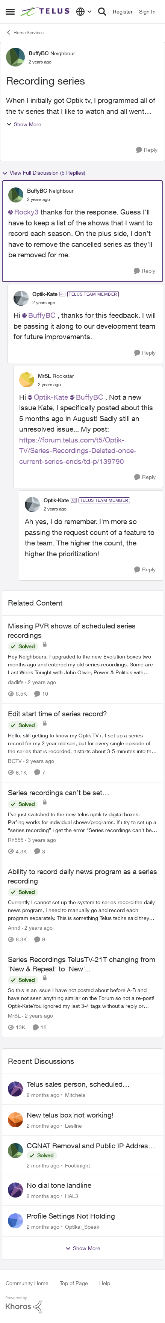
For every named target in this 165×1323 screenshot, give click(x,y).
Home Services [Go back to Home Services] (25, 32)
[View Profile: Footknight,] (15, 1150)
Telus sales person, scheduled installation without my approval (77, 1084)
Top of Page (74, 1283)
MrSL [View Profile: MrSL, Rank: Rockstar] (44, 376)
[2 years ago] (40, 682)
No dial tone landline (59, 1185)
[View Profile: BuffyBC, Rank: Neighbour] (15, 57)
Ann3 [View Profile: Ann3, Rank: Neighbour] (14, 927)
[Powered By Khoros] (82, 1305)
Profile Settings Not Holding (71, 1216)
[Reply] (147, 150)
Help (104, 1283)
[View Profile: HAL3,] (15, 1190)
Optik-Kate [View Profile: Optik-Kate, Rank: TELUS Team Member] (45, 294)
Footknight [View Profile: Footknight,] (77, 1165)
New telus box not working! (70, 1115)
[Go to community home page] (46, 12)
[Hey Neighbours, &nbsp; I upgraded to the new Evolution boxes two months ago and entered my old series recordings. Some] (82, 664)
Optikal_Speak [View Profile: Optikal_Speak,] (82, 1226)
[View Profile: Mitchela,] (15, 1088)
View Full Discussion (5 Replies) (43, 172)
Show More (23, 124)
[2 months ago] (43, 1095)
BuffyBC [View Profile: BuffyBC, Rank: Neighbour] (38, 53)
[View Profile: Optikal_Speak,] (15, 1220)
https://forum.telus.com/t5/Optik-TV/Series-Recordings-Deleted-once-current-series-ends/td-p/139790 (77, 450)
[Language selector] (84, 11)
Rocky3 (26, 212)
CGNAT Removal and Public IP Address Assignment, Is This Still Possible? (89, 1146)
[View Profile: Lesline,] (15, 1119)
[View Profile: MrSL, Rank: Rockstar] (26, 379)
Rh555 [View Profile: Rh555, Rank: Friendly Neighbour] (16, 840)
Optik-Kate (51, 397)
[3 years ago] (40, 840)
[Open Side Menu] (10, 11)
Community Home (27, 1283)
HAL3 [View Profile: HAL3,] (71, 1196)
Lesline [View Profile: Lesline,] (73, 1125)
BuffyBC (42, 315)
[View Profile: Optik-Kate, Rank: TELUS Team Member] (21, 298)
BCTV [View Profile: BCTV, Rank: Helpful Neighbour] (15, 761)
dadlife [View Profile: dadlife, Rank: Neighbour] (16, 682)
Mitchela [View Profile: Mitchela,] (75, 1095)
